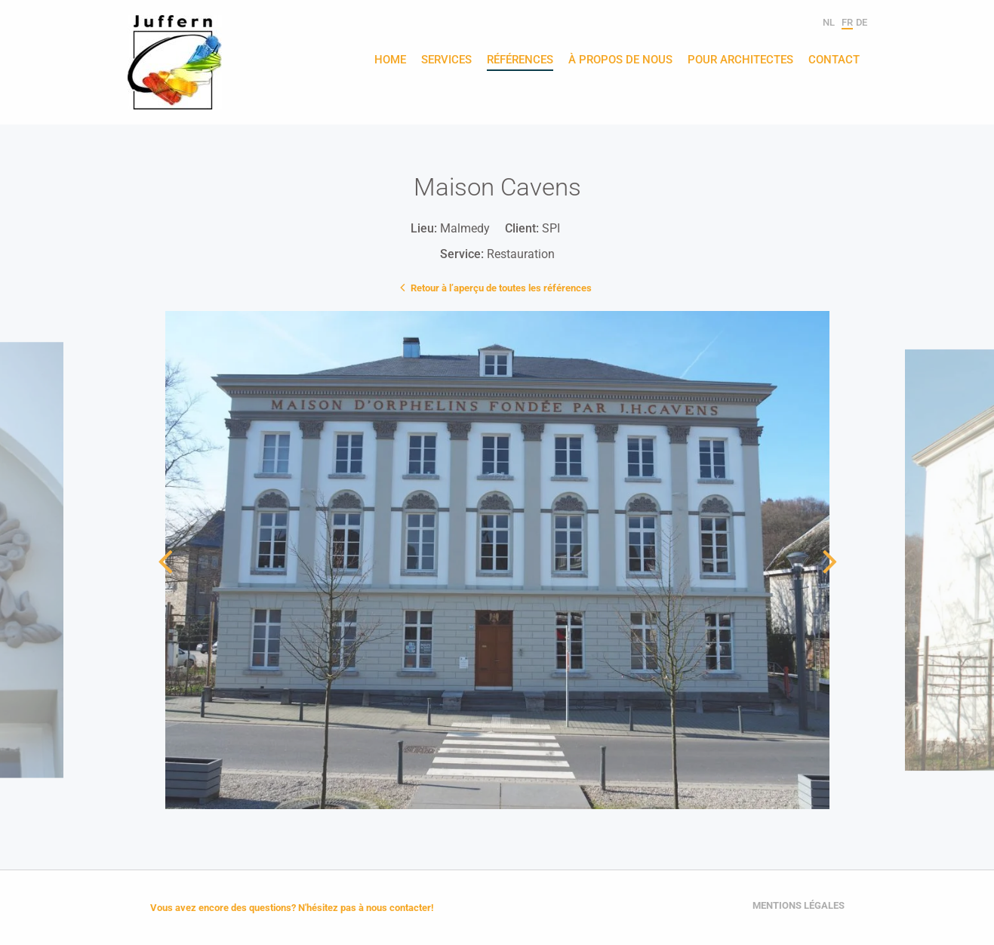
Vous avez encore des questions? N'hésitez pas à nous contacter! (292, 907)
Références (520, 60)
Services (446, 60)
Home (390, 60)
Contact (834, 60)
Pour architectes (740, 60)
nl (829, 22)
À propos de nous (620, 60)
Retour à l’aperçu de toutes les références (497, 287)
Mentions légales (798, 905)
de (861, 22)
